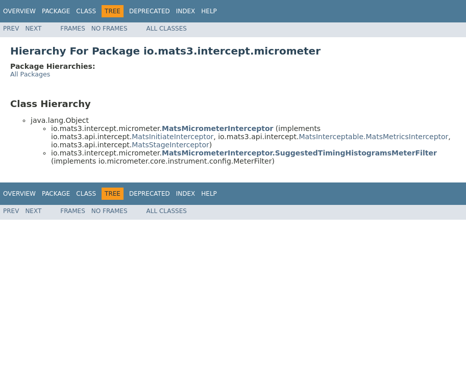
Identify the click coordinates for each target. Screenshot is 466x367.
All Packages (30, 74)
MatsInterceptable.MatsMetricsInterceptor (373, 137)
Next (33, 28)
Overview (19, 11)
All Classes (166, 28)
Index (185, 11)
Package (56, 11)
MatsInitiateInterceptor (172, 137)
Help (209, 11)
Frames (72, 28)
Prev (11, 28)
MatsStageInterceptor (170, 145)
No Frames (109, 28)
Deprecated (149, 11)
